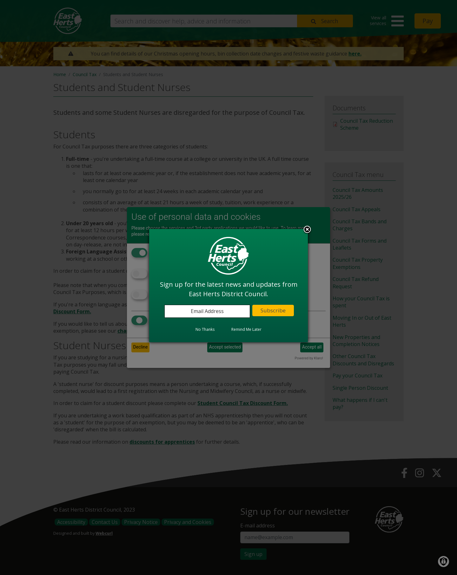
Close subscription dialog (307, 230)
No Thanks (205, 329)
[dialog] (228, 285)
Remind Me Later (246, 329)
